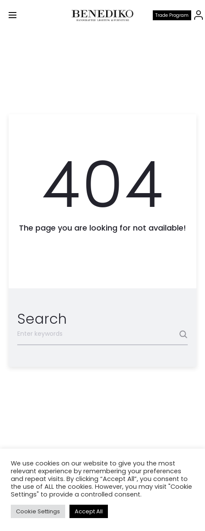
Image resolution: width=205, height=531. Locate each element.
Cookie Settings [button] (38, 511)
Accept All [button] (89, 511)
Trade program (172, 15)
